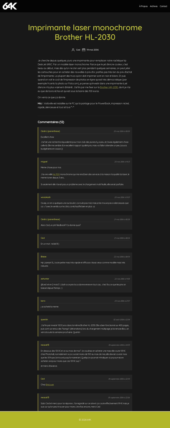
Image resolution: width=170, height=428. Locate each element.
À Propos (143, 6)
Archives (153, 6)
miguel (44, 161)
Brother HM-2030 (109, 87)
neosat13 (45, 345)
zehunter (45, 278)
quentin (44, 319)
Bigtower (50, 384)
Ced (42, 238)
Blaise (43, 256)
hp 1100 (56, 174)
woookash (46, 197)
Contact (163, 6)
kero (43, 300)
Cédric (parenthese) (50, 131)
